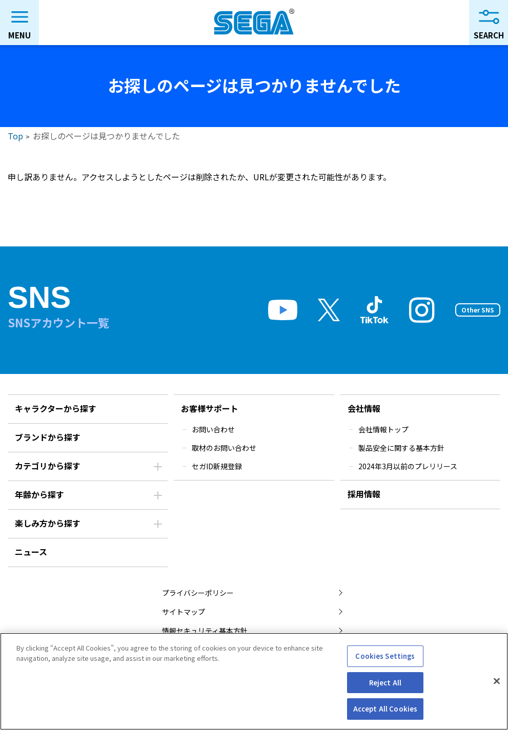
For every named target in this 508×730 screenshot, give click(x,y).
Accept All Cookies (385, 709)
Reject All (385, 682)
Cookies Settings (385, 656)
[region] (254, 681)
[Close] (496, 681)
